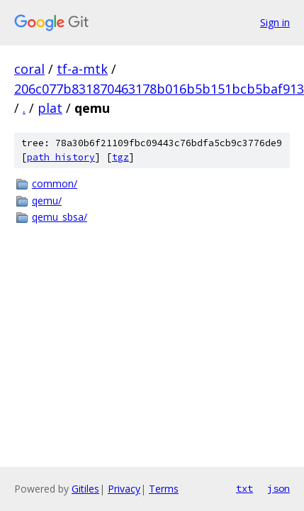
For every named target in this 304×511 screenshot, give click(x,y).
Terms (164, 488)
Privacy (124, 488)
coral (29, 68)
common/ (54, 183)
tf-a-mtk (82, 68)
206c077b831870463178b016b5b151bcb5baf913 (159, 88)
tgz (120, 157)
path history (61, 157)
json (278, 488)
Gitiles (85, 488)
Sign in (275, 22)
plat (50, 107)
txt (244, 488)
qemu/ (47, 200)
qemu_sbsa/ (59, 217)
